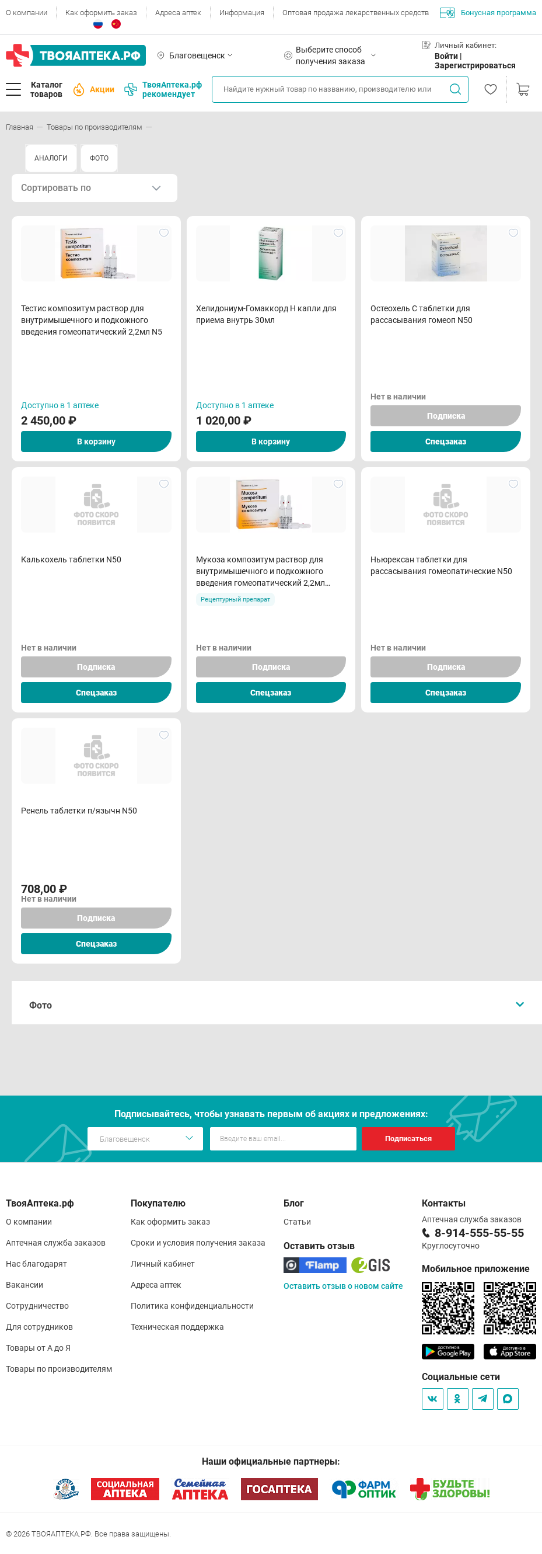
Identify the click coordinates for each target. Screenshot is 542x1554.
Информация (241, 12)
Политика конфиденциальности (192, 1305)
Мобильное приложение (476, 1268)
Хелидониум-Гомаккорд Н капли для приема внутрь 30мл (266, 314)
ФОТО (99, 158)
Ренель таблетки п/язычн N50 (79, 810)
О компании (26, 12)
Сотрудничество (37, 1305)
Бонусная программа (488, 13)
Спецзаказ (445, 441)
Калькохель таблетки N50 (71, 559)
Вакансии (24, 1284)
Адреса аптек (178, 12)
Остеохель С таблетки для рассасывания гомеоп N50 (421, 314)
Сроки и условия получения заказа (198, 1242)
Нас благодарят (36, 1263)
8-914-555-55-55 (479, 1233)
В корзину (96, 441)
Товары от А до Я (38, 1348)
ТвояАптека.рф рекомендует (163, 89)
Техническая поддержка (177, 1326)
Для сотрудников (39, 1326)
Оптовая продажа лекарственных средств (355, 12)
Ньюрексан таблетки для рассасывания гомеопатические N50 (441, 565)
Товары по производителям (59, 1369)
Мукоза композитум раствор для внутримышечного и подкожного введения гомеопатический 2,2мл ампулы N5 (260, 572)
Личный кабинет (163, 1263)
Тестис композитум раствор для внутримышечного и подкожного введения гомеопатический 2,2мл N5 (91, 320)
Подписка (446, 415)
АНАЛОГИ (51, 158)
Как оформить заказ (101, 12)
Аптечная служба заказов (56, 1242)
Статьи (297, 1221)
